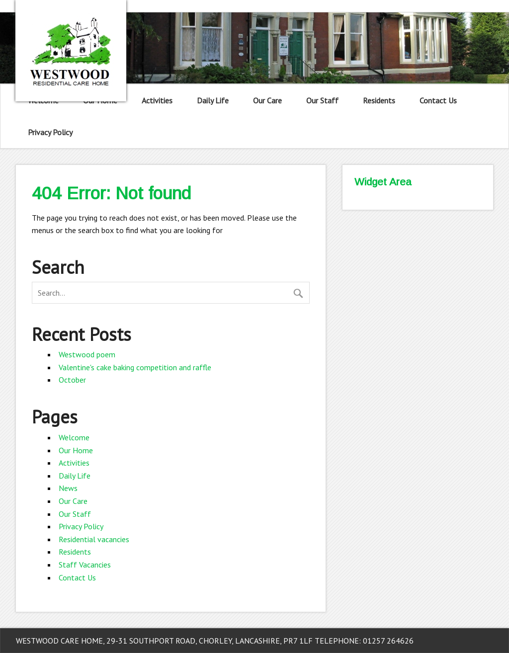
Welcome (74, 437)
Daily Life (213, 100)
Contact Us (438, 100)
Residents (379, 100)
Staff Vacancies (85, 565)
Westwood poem (87, 354)
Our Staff (322, 100)
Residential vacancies (94, 539)
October (72, 380)
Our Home (76, 450)
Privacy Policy (50, 132)
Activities (157, 100)
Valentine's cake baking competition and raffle (135, 367)
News (68, 488)
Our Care (267, 100)
